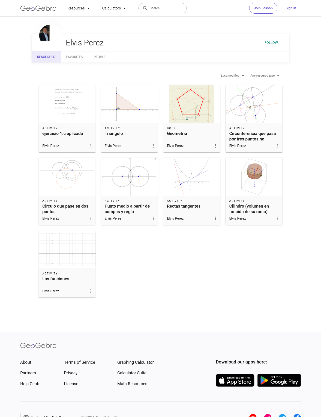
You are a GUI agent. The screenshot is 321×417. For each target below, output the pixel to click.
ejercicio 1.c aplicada (62, 133)
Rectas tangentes (184, 206)
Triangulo (114, 133)
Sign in (291, 8)
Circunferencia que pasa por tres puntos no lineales (252, 139)
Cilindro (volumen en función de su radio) (249, 209)
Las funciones (55, 278)
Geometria (177, 133)
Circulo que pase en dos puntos (65, 209)
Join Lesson (263, 8)
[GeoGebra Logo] (38, 8)
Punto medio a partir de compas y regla (127, 209)
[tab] (79, 8)
